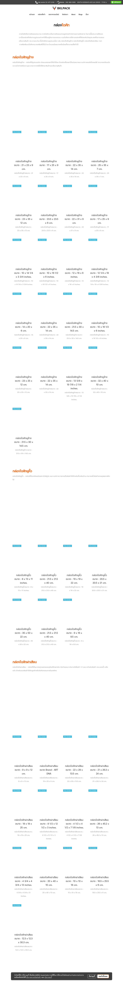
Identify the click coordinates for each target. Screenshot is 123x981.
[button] (93, 14)
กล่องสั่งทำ (41, 14)
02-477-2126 (50, 2)
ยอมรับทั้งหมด (103, 976)
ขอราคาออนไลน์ (54, 14)
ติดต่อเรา (65, 14)
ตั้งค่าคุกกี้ (92, 976)
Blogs (80, 14)
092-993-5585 (71, 2)
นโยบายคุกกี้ (48, 977)
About (73, 14)
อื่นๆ (87, 14)
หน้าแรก (32, 14)
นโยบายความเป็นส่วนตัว (33, 977)
